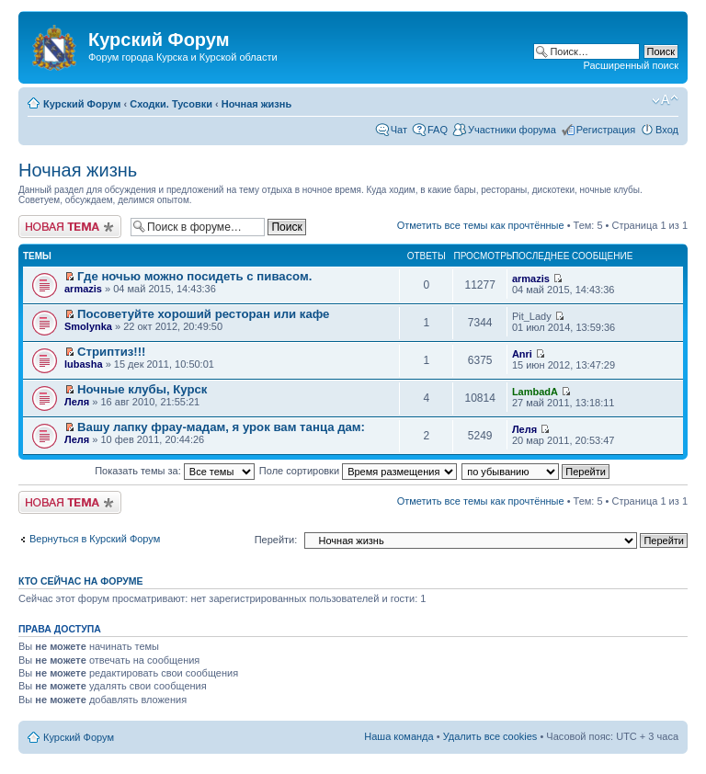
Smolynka (88, 326)
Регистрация (605, 129)
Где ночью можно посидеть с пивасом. (194, 276)
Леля (76, 401)
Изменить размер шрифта (665, 100)
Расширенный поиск (630, 65)
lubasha (83, 364)
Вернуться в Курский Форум (94, 538)
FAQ (437, 129)
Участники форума (512, 129)
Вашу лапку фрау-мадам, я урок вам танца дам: (221, 427)
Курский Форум (81, 103)
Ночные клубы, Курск (142, 389)
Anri (522, 353)
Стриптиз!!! (111, 352)
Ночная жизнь (256, 103)
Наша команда (398, 736)
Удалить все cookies (490, 736)
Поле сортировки (358, 470)
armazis (83, 288)
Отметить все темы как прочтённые (480, 225)
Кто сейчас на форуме (80, 580)
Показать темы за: (175, 470)
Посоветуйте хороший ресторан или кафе (203, 314)
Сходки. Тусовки (171, 103)
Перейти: (276, 539)
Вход (666, 129)
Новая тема (69, 226)
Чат (399, 129)
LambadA (535, 391)
